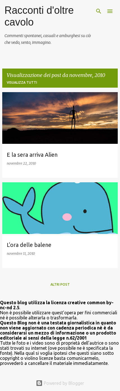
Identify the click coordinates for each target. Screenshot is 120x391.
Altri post (60, 284)
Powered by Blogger (60, 383)
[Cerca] (98, 11)
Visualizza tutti (22, 82)
